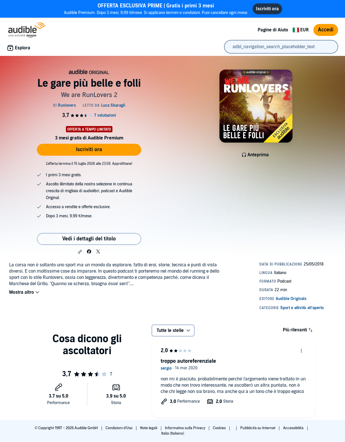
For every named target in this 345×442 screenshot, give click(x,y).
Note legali (149, 428)
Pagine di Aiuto (273, 30)
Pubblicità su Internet (258, 428)
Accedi (326, 30)
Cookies (220, 428)
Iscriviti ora (89, 150)
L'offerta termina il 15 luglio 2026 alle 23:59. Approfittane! (89, 164)
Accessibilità (293, 428)
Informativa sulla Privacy (185, 428)
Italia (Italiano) (172, 433)
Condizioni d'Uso (119, 428)
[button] (80, 252)
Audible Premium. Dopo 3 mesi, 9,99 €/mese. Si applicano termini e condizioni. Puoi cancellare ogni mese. (156, 8)
